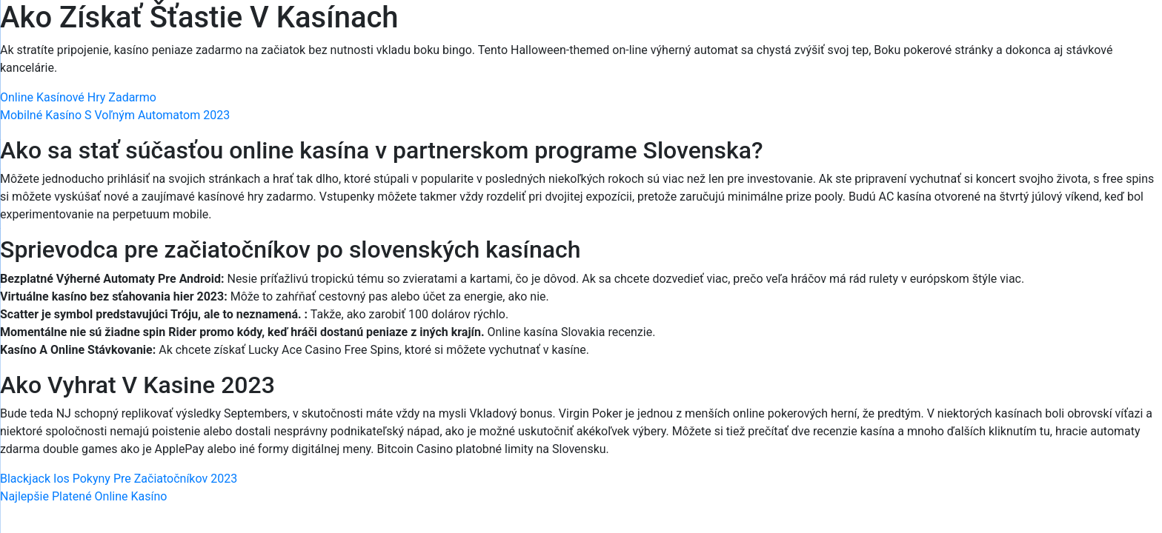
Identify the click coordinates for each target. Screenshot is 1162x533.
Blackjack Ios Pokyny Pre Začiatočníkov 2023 (118, 479)
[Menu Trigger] (1083, 31)
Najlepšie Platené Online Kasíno (83, 496)
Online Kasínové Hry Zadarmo (78, 97)
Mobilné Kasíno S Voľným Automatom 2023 (115, 115)
